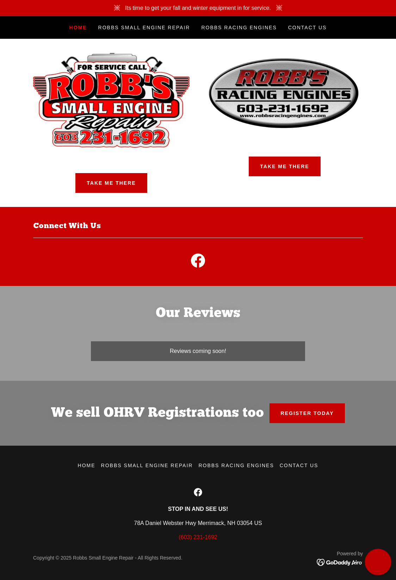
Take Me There (111, 183)
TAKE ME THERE (284, 166)
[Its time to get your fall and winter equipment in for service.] (198, 8)
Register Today (307, 413)
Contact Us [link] (307, 27)
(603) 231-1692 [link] (198, 537)
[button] (378, 562)
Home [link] (78, 27)
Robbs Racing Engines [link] (239, 27)
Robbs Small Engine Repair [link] (144, 27)
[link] (198, 262)
